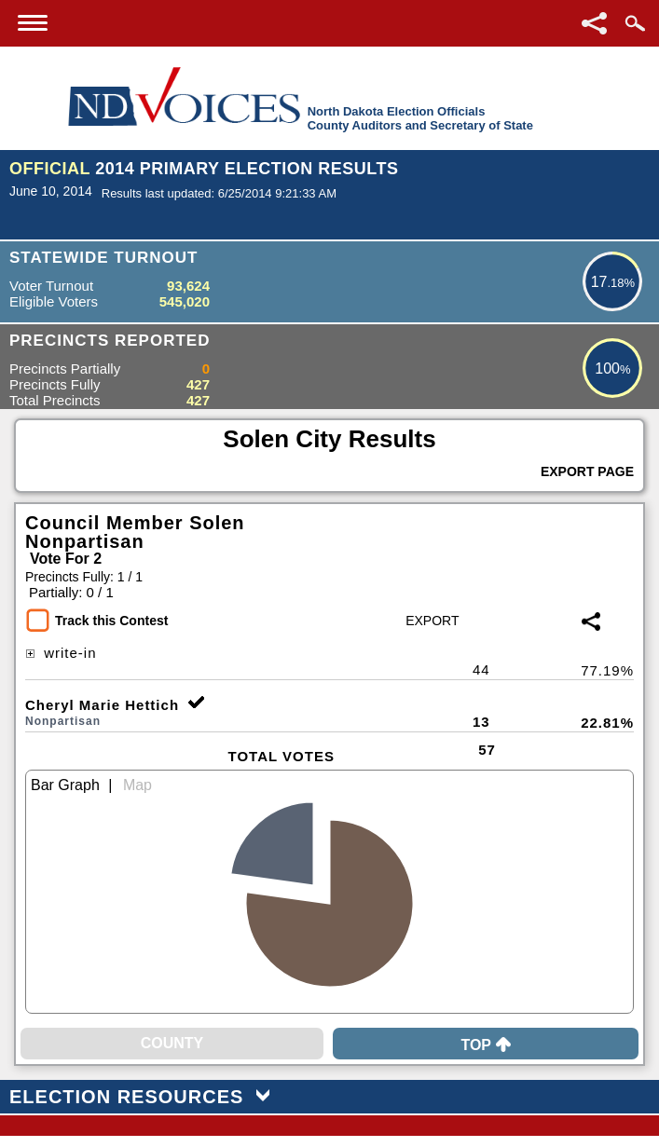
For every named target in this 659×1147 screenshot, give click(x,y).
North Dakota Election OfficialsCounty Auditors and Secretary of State (420, 118)
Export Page (587, 471)
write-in (61, 653)
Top (485, 1045)
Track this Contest (111, 620)
